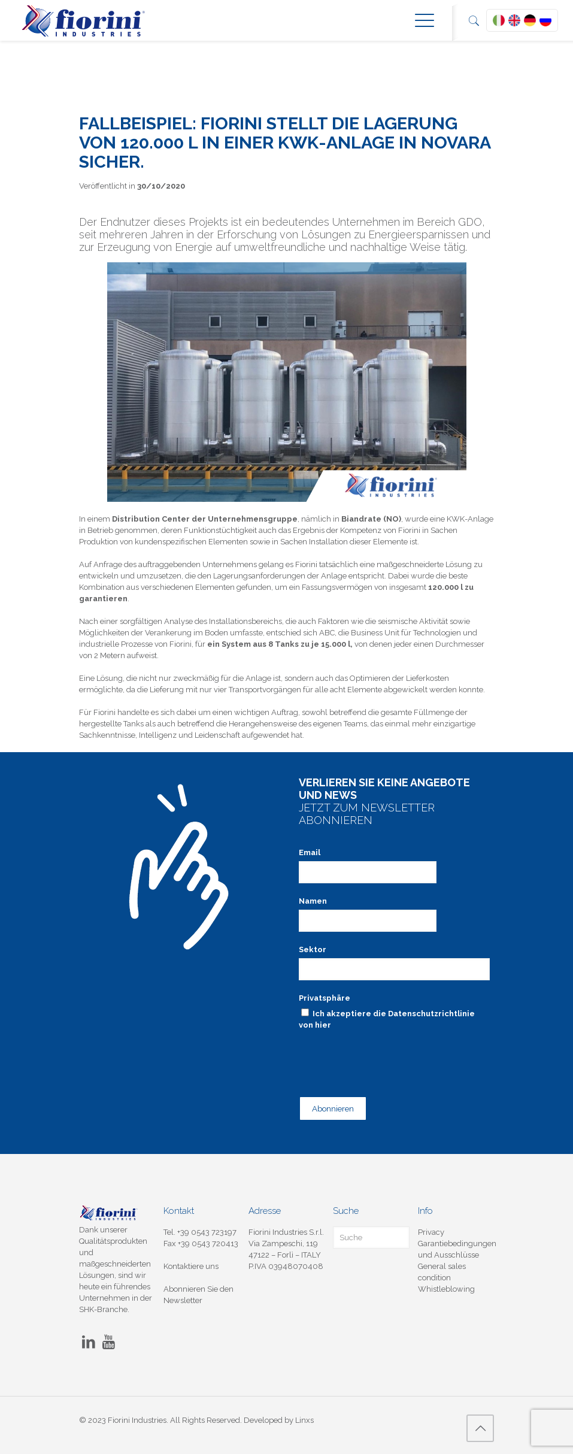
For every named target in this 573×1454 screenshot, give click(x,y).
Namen (313, 900)
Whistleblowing (446, 1289)
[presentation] (390, 1057)
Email (309, 852)
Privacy (431, 1232)
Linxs (304, 1420)
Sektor (312, 949)
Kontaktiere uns (191, 1266)
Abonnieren (333, 1108)
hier (323, 1024)
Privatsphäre (324, 997)
